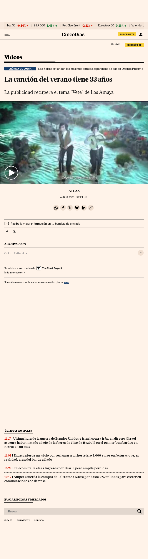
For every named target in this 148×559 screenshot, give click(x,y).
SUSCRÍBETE (127, 34)
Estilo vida (20, 253)
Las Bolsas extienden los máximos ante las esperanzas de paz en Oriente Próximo (90, 68)
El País (115, 43)
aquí (66, 282)
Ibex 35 (11, 25)
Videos (13, 57)
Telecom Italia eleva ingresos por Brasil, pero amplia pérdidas (61, 468)
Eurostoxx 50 (106, 25)
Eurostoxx (23, 520)
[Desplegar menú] (7, 34)
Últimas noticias (18, 430)
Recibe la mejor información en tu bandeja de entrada (45, 223)
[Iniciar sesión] (141, 34)
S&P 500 (39, 25)
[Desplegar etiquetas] (141, 253)
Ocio (7, 253)
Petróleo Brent (71, 25)
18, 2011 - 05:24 (74, 197)
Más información (14, 272)
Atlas (74, 191)
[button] (74, 142)
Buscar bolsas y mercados (25, 499)
